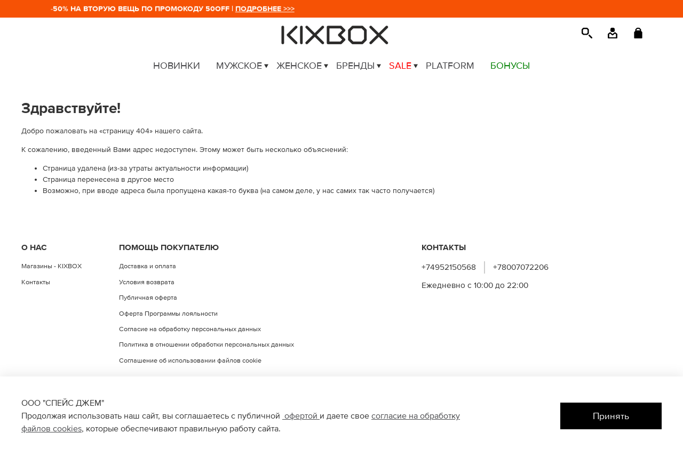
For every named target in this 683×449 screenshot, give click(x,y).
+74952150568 (449, 267)
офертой (301, 416)
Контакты (35, 282)
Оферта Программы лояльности (168, 313)
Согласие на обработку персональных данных (190, 329)
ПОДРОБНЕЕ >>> (267, 8)
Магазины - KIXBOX (51, 266)
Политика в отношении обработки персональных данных (206, 344)
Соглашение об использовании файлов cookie (190, 360)
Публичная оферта (148, 297)
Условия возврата (146, 282)
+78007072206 (521, 267)
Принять (611, 416)
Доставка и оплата (147, 266)
